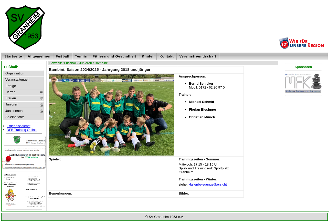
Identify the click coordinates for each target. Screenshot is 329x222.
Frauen (10, 98)
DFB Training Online (22, 130)
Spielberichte (15, 117)
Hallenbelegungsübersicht (207, 184)
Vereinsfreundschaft (197, 56)
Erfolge (10, 86)
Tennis (81, 56)
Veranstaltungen (17, 79)
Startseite (13, 56)
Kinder (148, 56)
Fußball (62, 56)
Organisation (14, 73)
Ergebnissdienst (18, 126)
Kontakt (167, 56)
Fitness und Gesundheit (114, 56)
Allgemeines (39, 56)
